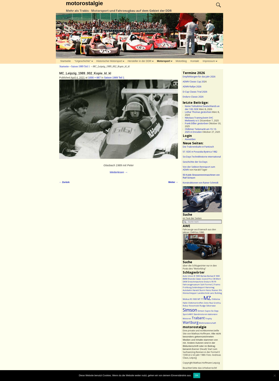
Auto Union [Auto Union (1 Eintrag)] (188, 276)
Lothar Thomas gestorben (198, 112)
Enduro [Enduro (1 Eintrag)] (207, 281)
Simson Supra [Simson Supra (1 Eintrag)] (204, 311)
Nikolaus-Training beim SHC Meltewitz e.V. (199, 119)
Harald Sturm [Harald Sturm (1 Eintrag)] (199, 290)
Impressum (211, 61)
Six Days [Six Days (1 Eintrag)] (214, 311)
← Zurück (64, 182)
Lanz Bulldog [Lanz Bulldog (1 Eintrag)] (216, 293)
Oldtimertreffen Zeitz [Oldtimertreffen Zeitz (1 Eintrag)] (198, 303)
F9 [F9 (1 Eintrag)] (215, 281)
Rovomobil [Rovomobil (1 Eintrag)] (194, 305)
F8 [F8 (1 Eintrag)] (212, 281)
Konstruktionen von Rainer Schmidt (200, 182)
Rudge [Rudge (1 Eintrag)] (203, 305)
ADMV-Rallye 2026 (192, 86)
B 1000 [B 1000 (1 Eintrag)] (197, 276)
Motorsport (165, 61)
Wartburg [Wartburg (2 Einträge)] (190, 322)
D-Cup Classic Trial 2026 (195, 91)
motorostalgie (84, 3)
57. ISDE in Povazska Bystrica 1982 (200, 151)
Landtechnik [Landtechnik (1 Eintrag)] (203, 293)
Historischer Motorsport (111, 61)
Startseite (65, 61)
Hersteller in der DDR (141, 61)
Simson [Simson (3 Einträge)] (190, 310)
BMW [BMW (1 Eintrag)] (185, 279)
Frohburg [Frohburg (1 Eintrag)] (187, 287)
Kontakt (195, 61)
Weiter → (173, 182)
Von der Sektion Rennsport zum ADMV (199, 168)
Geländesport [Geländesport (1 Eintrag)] (198, 287)
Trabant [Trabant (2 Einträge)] (198, 318)
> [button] (217, 198)
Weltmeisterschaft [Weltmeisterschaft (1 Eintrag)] (207, 323)
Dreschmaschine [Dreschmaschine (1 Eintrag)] (195, 281)
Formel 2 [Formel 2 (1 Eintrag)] (209, 284)
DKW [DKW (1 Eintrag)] (185, 281)
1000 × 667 (94, 77)
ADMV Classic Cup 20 (193, 81)
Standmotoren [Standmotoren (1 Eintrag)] (200, 314)
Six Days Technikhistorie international (202, 156)
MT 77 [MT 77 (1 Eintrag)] (200, 299)
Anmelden (190, 139)
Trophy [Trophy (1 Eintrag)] (208, 318)
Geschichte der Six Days (195, 161)
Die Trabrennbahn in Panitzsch (198, 146)
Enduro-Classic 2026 (193, 96)
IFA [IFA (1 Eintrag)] (220, 290)
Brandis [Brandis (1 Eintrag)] (191, 279)
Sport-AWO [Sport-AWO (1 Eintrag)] (188, 314)
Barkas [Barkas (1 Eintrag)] (204, 276)
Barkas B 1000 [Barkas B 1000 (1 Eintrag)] (213, 276)
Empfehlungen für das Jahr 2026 (199, 76)
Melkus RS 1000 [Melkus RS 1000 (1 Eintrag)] (190, 299)
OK (196, 375)
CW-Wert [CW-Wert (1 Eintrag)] (216, 279)
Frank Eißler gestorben (196, 123)
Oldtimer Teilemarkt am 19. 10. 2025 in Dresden (201, 130)
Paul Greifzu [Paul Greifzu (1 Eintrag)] (215, 303)
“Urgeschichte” (84, 61)
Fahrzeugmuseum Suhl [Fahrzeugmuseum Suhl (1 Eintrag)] (193, 284)
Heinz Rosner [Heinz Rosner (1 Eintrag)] (212, 290)
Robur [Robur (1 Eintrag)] (186, 305)
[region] (202, 199)
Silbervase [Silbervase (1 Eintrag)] (211, 305)
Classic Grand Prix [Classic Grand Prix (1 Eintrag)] (204, 279)
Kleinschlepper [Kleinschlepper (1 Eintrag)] (190, 293)
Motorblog (181, 61)
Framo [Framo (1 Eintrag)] (217, 284)
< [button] (187, 198)
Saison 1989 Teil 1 (80, 66)
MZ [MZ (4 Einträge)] (207, 297)
